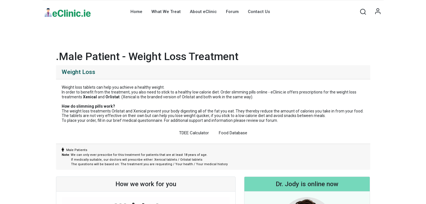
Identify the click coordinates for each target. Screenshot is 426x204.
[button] (363, 11)
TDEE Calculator (194, 132)
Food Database (233, 132)
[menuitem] (136, 12)
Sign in (378, 11)
